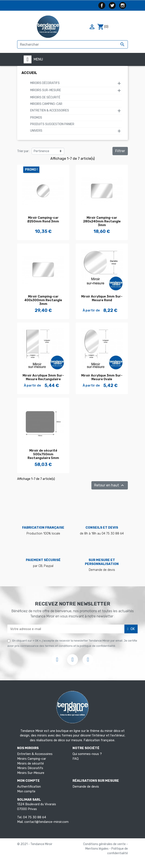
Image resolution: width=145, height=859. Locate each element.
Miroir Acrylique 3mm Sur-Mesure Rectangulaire (43, 377)
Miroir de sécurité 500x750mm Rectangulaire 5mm (43, 454)
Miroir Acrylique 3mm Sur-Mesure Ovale (101, 377)
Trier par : (23, 151)
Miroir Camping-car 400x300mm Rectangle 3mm (43, 300)
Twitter (112, 5)
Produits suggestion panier (52, 124)
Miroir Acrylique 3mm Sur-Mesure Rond (101, 298)
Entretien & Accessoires (49, 110)
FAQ (75, 759)
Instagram (122, 5)
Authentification (29, 786)
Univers (36, 131)
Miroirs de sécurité (45, 97)
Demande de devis (85, 786)
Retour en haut (109, 485)
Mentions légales (97, 849)
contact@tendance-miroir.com (46, 822)
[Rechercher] (72, 44)
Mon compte (26, 791)
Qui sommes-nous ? (87, 754)
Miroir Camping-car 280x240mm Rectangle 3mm (102, 221)
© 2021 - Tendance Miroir (34, 844)
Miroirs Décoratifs (45, 83)
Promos (36, 117)
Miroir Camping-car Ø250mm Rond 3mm (43, 219)
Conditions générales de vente (104, 844)
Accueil (29, 73)
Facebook (101, 5)
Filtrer (120, 151)
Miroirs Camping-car (46, 104)
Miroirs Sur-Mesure (45, 90)
